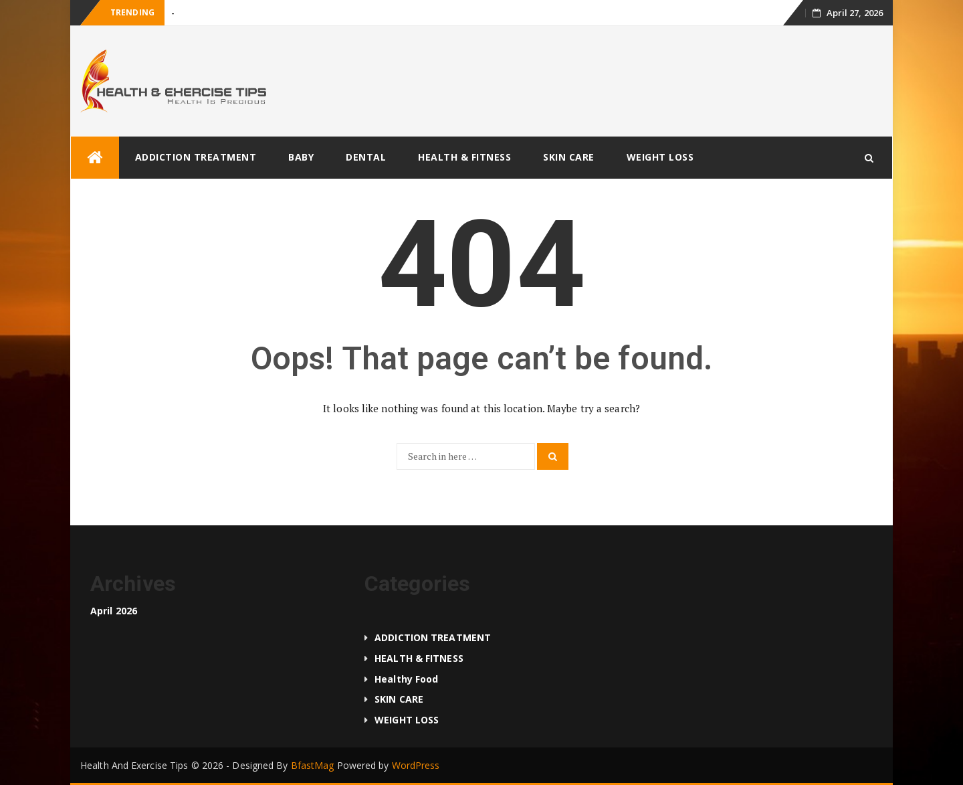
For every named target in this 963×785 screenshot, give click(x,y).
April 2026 (113, 610)
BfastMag (312, 765)
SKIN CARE (569, 157)
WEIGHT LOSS (660, 157)
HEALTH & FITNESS (464, 157)
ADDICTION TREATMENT (196, 157)
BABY (301, 157)
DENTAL (366, 157)
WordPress (416, 765)
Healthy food (406, 679)
